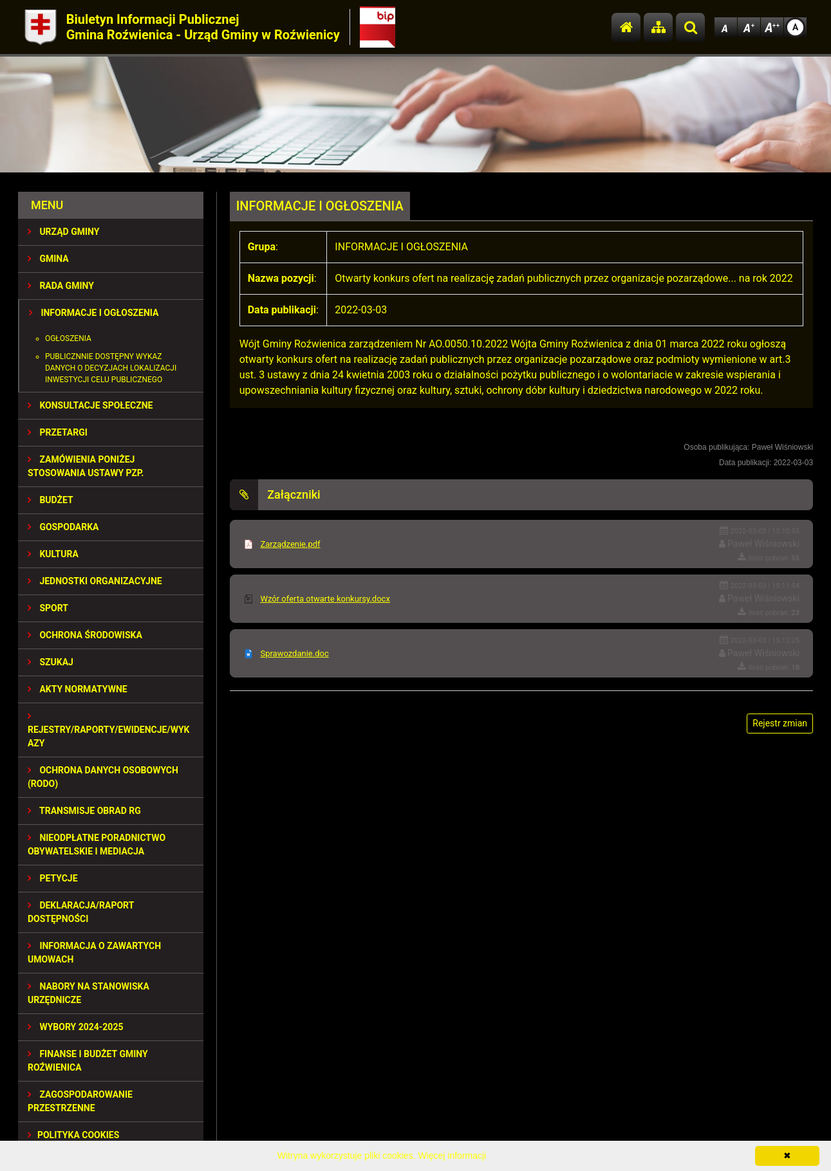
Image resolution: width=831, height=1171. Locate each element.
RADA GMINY (61, 286)
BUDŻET (50, 500)
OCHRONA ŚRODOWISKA (85, 635)
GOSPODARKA (63, 527)
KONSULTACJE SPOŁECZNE (90, 405)
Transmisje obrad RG (84, 811)
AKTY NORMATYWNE (77, 689)
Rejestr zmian (779, 723)
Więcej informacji (452, 1155)
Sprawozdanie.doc (294, 653)
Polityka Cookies (73, 1135)
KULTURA (53, 554)
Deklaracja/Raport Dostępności (81, 912)
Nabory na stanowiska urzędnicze (88, 993)
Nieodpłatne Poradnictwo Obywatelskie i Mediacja (96, 844)
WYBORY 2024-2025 (76, 1027)
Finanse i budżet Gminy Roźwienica (88, 1061)
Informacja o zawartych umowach (94, 952)
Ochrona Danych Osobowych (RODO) (103, 777)
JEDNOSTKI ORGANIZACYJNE (95, 581)
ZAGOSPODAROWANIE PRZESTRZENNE (80, 1101)
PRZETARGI (58, 432)
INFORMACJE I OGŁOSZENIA (93, 313)
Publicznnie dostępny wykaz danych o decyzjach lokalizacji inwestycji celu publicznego (110, 368)
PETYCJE (53, 878)
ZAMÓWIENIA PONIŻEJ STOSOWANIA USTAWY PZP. (86, 466)
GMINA (48, 259)
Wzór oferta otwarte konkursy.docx (324, 599)
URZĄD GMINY (64, 231)
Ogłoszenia (68, 338)
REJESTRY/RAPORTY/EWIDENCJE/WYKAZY (109, 730)
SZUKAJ (50, 662)
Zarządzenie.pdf (290, 544)
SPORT (48, 608)
